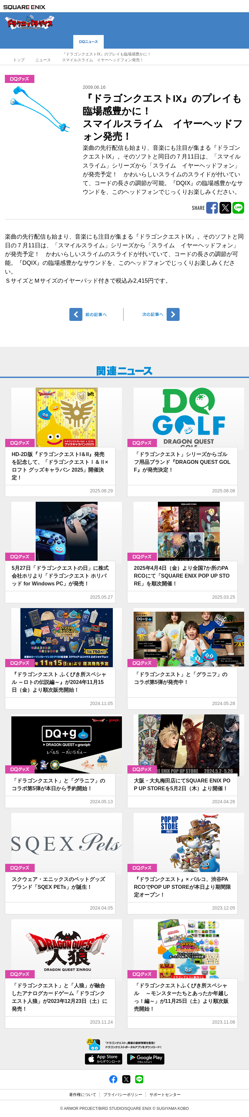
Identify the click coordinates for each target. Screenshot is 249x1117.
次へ (152, 314)
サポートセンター (165, 1094)
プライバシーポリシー (122, 1094)
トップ (19, 60)
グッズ (19, 79)
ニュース (43, 60)
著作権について (82, 1094)
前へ (96, 314)
